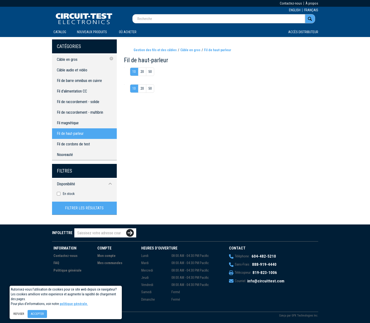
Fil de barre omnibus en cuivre (79, 80)
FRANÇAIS (311, 10)
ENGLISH (294, 10)
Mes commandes (109, 263)
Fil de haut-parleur (70, 133)
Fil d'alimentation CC (72, 91)
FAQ (56, 263)
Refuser (18, 314)
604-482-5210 (264, 256)
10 (134, 72)
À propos (311, 3)
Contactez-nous (291, 3)
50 (150, 72)
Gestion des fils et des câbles (155, 50)
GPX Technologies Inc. (305, 315)
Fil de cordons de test (73, 144)
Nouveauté (65, 154)
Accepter (37, 314)
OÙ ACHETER (127, 32)
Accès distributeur (303, 32)
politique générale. (74, 304)
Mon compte (106, 256)
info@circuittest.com (265, 281)
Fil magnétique (68, 123)
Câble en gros (67, 59)
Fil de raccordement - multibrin (80, 112)
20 (142, 72)
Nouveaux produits (92, 32)
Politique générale (67, 270)
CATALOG (59, 32)
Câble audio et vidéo (72, 70)
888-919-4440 (264, 264)
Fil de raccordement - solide (78, 101)
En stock (69, 194)
